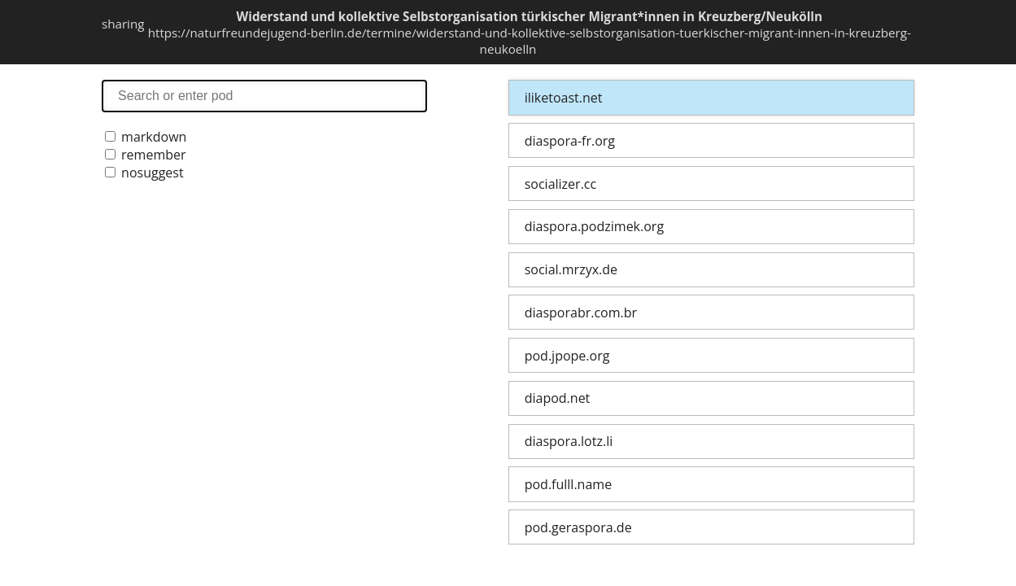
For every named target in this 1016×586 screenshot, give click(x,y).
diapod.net (558, 398)
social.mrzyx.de (571, 269)
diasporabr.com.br (581, 312)
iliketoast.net (564, 98)
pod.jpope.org (567, 356)
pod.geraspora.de (578, 527)
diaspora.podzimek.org (594, 226)
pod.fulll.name (568, 484)
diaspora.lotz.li (569, 441)
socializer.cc (560, 184)
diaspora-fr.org (570, 141)
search (264, 96)
